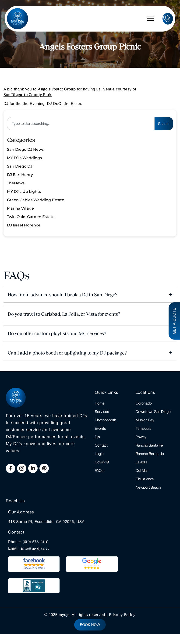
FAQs (99, 470)
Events (100, 428)
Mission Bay (145, 420)
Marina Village (20, 208)
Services (102, 411)
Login (99, 453)
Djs (97, 437)
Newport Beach (148, 487)
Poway (141, 437)
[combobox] (81, 123)
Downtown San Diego (153, 411)
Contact (101, 445)
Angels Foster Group (57, 89)
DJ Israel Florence (23, 225)
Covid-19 (102, 462)
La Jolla (141, 462)
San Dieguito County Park (28, 95)
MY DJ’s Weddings (24, 158)
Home (100, 403)
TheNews (16, 183)
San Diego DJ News (25, 149)
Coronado (144, 403)
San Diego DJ (19, 166)
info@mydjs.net (35, 548)
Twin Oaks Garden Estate (31, 217)
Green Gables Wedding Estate (35, 200)
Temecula (143, 428)
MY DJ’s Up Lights (24, 191)
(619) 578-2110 (35, 542)
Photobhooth (105, 420)
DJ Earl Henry (20, 174)
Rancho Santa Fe (149, 445)
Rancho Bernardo (150, 453)
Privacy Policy (122, 615)
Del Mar (142, 470)
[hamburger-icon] (150, 19)
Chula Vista (145, 479)
